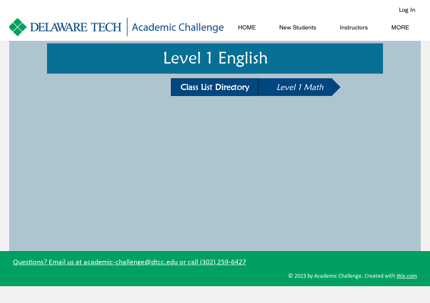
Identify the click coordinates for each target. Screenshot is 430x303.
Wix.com (406, 276)
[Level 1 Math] (300, 87)
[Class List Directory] (215, 87)
